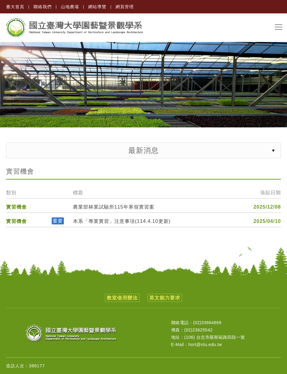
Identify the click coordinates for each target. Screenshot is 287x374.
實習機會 (16, 207)
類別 (11, 192)
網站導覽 (97, 6)
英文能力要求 (164, 297)
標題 (78, 192)
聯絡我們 (42, 6)
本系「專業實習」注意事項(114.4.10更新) (122, 221)
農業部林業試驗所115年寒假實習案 (113, 207)
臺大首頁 (15, 6)
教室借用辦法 (122, 297)
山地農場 (70, 6)
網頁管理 (125, 6)
